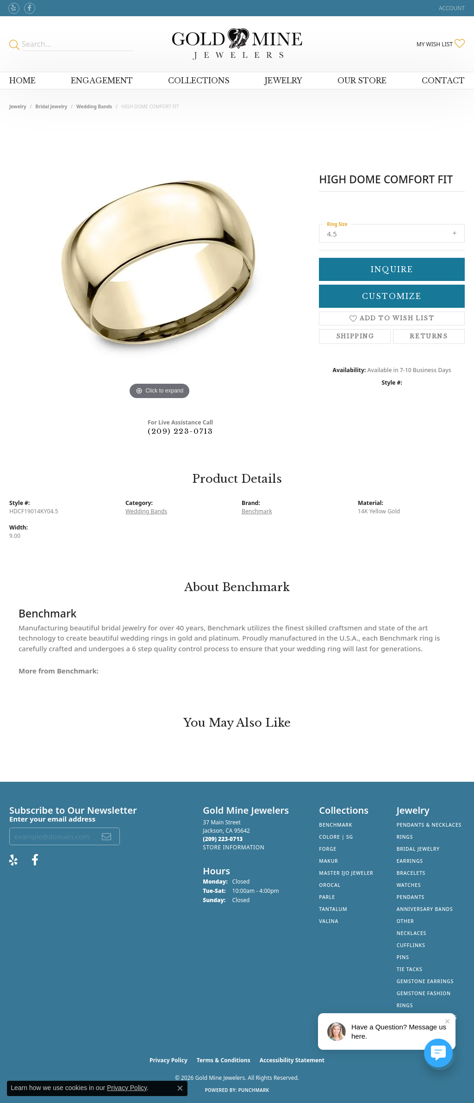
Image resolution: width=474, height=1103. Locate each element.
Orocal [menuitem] (330, 885)
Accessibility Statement (292, 1060)
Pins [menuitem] (403, 957)
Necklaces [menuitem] (411, 933)
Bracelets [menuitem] (411, 873)
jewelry (17, 106)
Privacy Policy (168, 1060)
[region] (160, 263)
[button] (451, 8)
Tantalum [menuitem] (333, 909)
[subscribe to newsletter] (106, 836)
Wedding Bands (94, 106)
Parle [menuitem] (327, 897)
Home (22, 80)
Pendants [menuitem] (410, 897)
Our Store (362, 80)
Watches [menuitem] (409, 885)
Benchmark (257, 511)
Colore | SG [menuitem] (336, 837)
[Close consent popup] (180, 1088)
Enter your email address (52, 818)
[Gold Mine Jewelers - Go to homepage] (237, 44)
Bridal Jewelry (52, 106)
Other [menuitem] (405, 921)
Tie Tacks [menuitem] (410, 969)
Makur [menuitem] (328, 861)
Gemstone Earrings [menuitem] (425, 981)
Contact (443, 80)
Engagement (102, 80)
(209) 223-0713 (180, 431)
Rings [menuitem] (405, 837)
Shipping (355, 336)
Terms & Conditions (223, 1060)
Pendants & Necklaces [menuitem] (429, 825)
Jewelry (283, 80)
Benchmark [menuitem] (335, 825)
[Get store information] (233, 847)
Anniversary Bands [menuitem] (425, 909)
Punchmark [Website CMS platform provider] (253, 1090)
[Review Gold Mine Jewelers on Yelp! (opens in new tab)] (13, 8)
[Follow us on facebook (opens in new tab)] (29, 8)
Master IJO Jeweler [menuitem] (346, 873)
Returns (429, 336)
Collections (199, 80)
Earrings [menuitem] (410, 861)
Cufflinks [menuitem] (411, 945)
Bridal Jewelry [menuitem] (418, 849)
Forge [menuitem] (328, 849)
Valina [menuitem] (328, 921)
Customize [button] (392, 296)
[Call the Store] (223, 839)
